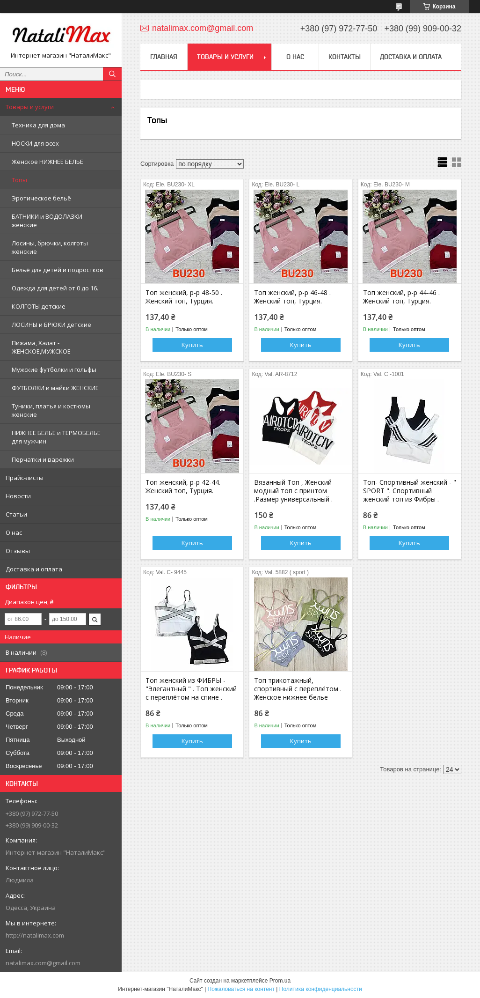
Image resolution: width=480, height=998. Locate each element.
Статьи (16, 514)
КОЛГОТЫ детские (38, 306)
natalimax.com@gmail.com (43, 963)
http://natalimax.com (35, 935)
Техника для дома (38, 125)
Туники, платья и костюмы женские (51, 410)
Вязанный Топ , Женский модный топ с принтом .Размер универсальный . (293, 490)
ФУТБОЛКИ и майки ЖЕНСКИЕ (55, 388)
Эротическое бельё (41, 198)
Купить (192, 344)
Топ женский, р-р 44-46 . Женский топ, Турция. (401, 296)
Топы (19, 180)
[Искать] (112, 74)
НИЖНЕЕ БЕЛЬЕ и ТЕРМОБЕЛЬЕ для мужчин (56, 437)
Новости (18, 496)
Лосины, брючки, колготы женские (50, 247)
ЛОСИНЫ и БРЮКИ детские (51, 324)
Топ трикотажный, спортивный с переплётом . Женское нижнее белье (298, 689)
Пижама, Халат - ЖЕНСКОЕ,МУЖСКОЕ (41, 347)
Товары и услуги (30, 107)
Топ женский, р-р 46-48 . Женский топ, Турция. (292, 296)
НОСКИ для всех (35, 143)
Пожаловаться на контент (241, 989)
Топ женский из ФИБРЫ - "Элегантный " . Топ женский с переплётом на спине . (191, 689)
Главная (163, 56)
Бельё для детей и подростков (57, 270)
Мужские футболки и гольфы (54, 369)
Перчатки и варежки (43, 459)
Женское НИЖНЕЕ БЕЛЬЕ (47, 161)
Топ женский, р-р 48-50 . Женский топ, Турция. (183, 296)
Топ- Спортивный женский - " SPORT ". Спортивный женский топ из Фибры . (409, 490)
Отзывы (18, 551)
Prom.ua (280, 980)
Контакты (344, 56)
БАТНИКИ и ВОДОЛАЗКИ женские (47, 220)
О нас (14, 532)
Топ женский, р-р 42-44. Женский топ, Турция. (182, 486)
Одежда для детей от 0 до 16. (55, 288)
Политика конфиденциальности (320, 989)
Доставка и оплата (34, 569)
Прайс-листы (25, 477)
